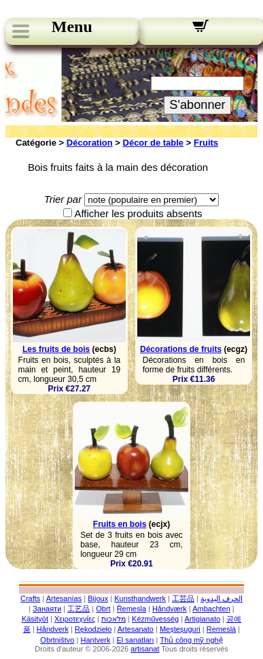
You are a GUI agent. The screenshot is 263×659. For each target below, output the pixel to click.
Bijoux (98, 598)
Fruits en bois (120, 524)
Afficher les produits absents (138, 213)
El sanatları (135, 640)
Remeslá (221, 629)
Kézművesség (155, 619)
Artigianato (203, 619)
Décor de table (153, 143)
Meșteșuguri (180, 629)
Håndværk (169, 609)
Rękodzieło (93, 629)
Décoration (90, 143)
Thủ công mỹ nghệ (191, 640)
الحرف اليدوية (221, 598)
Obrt (103, 609)
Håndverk (53, 629)
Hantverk (95, 640)
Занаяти (47, 609)
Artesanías (64, 598)
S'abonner (197, 105)
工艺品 (78, 609)
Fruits (206, 143)
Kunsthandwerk (140, 598)
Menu (72, 26)
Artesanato (136, 629)
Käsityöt (35, 619)
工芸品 (183, 598)
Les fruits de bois (56, 349)
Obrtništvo (57, 640)
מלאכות (113, 619)
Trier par (63, 199)
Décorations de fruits (181, 349)
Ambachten (211, 609)
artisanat (144, 649)
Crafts (30, 598)
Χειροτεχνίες (74, 619)
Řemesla (131, 609)
